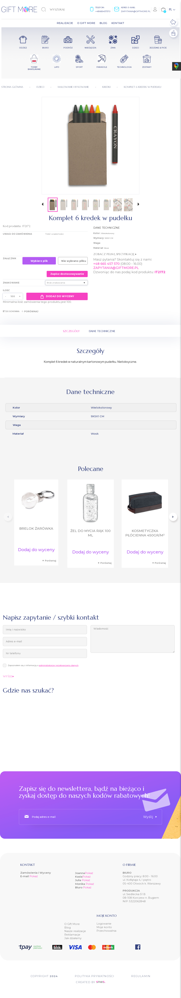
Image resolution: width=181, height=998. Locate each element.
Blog (67, 927)
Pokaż (34, 876)
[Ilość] (12, 296)
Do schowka (11, 311)
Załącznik (9, 258)
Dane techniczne (102, 331)
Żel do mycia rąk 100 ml (90, 533)
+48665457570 (102, 11)
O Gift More (72, 924)
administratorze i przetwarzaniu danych (58, 665)
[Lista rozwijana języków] (172, 9)
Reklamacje (72, 934)
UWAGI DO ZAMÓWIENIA (17, 234)
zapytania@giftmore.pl (136, 11)
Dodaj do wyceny (57, 296)
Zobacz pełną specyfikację (114, 254)
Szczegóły (71, 331)
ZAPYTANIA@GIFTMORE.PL (116, 268)
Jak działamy (72, 938)
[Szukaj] (59, 9)
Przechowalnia (106, 930)
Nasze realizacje (75, 931)
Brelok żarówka (36, 528)
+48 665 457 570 (106, 264)
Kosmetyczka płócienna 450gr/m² (145, 533)
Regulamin (140, 976)
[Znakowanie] (66, 282)
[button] (42, 205)
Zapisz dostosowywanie (67, 273)
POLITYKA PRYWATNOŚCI (94, 976)
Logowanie (104, 923)
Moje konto (104, 927)
